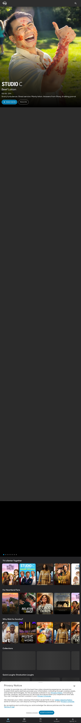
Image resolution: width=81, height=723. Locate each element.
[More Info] (23, 102)
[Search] (75, 3)
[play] (9, 102)
